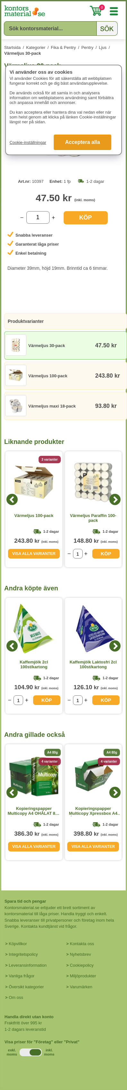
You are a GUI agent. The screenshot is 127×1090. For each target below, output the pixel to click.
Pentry (87, 47)
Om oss (16, 997)
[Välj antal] (38, 217)
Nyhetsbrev (80, 954)
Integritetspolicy (23, 954)
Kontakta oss (82, 943)
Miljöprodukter (83, 975)
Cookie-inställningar (28, 142)
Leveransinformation (28, 965)
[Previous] (12, 499)
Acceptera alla (82, 142)
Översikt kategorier (26, 986)
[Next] (115, 499)
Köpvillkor (18, 943)
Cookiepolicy (82, 965)
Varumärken (81, 986)
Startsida (12, 47)
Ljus (102, 47)
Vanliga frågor (21, 975)
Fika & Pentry (63, 47)
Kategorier (35, 47)
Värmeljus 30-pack (22, 53)
